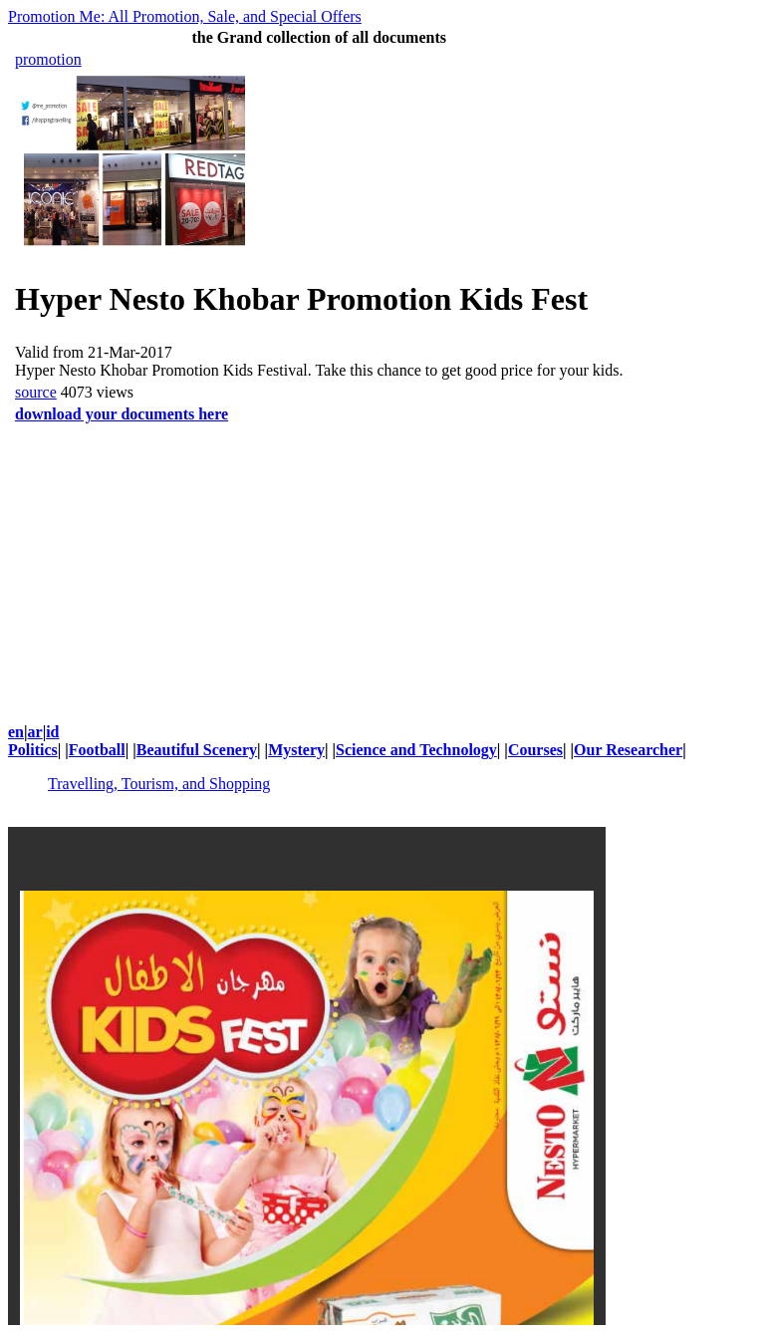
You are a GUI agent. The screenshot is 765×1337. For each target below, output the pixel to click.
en (16, 731)
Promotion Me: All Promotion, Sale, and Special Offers (185, 16)
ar (35, 731)
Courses (535, 749)
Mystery (296, 749)
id (52, 731)
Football (97, 749)
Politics (33, 749)
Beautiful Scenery (196, 749)
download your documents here (121, 413)
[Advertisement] (382, 565)
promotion (48, 59)
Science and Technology (416, 749)
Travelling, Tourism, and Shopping (159, 783)
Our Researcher (628, 749)
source (36, 392)
